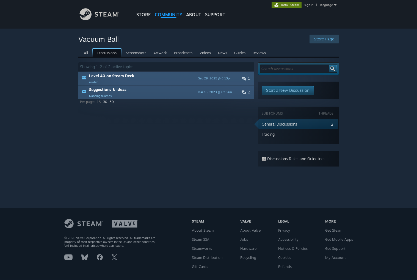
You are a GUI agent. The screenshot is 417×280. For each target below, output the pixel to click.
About (193, 14)
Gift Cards (200, 266)
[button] (166, 78)
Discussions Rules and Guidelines (293, 158)
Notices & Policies (293, 248)
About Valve (250, 230)
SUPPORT (215, 14)
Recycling (248, 257)
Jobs (244, 239)
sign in (308, 5)
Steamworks (202, 248)
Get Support (335, 248)
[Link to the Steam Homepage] (103, 18)
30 (105, 102)
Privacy (284, 230)
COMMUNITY (168, 14)
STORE (143, 14)
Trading (268, 134)
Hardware (248, 248)
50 (111, 102)
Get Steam (333, 230)
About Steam (203, 230)
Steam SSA (200, 239)
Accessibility (288, 239)
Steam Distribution (207, 257)
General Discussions (279, 124)
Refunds (285, 266)
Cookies (284, 257)
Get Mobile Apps (339, 239)
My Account (335, 257)
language (326, 5)
